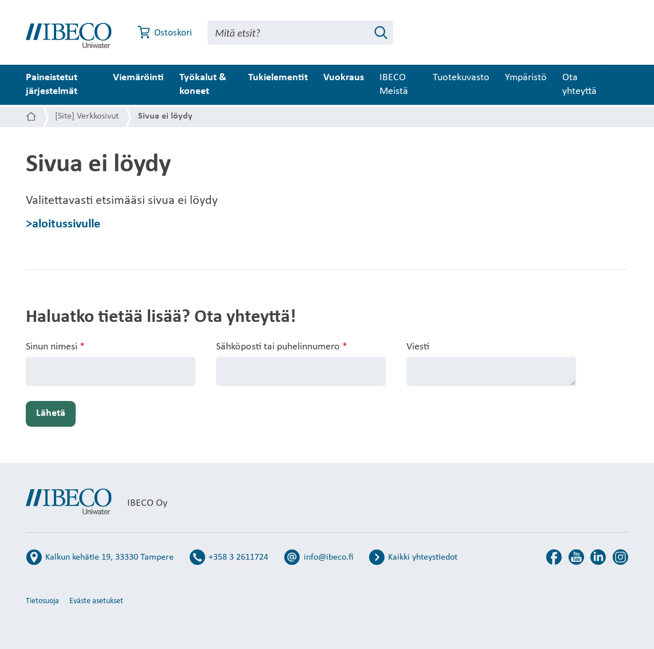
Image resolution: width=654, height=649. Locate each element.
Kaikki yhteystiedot (422, 557)
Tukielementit (297, 77)
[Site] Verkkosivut (87, 116)
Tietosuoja (42, 601)
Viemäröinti (149, 77)
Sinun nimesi (55, 347)
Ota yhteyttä (605, 84)
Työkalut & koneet (213, 84)
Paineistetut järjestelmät (51, 84)
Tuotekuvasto (487, 77)
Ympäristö (552, 77)
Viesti (417, 346)
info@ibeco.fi (328, 557)
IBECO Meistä (413, 84)
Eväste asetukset (96, 601)
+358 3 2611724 (238, 557)
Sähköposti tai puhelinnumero (281, 347)
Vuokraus (363, 77)
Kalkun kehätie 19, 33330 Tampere (109, 557)
